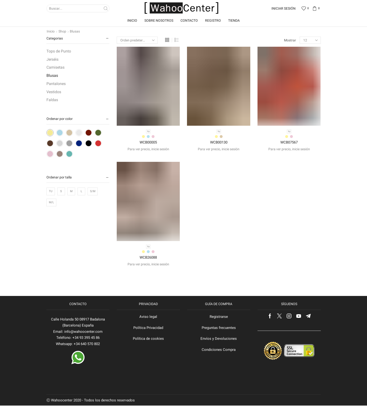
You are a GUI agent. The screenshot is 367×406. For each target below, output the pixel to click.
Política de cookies (148, 339)
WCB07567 (289, 142)
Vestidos (53, 92)
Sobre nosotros (158, 20)
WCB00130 (218, 142)
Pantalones (56, 83)
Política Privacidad (148, 328)
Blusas (52, 75)
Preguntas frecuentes (219, 328)
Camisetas (55, 67)
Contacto (189, 20)
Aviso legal (148, 317)
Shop (62, 31)
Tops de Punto (58, 51)
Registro (213, 20)
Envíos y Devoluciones (218, 339)
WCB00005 (148, 142)
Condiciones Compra (219, 350)
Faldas (52, 100)
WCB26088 (148, 257)
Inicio (132, 20)
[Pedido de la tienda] (137, 40)
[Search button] (105, 8)
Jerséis (52, 59)
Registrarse (219, 317)
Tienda (234, 20)
